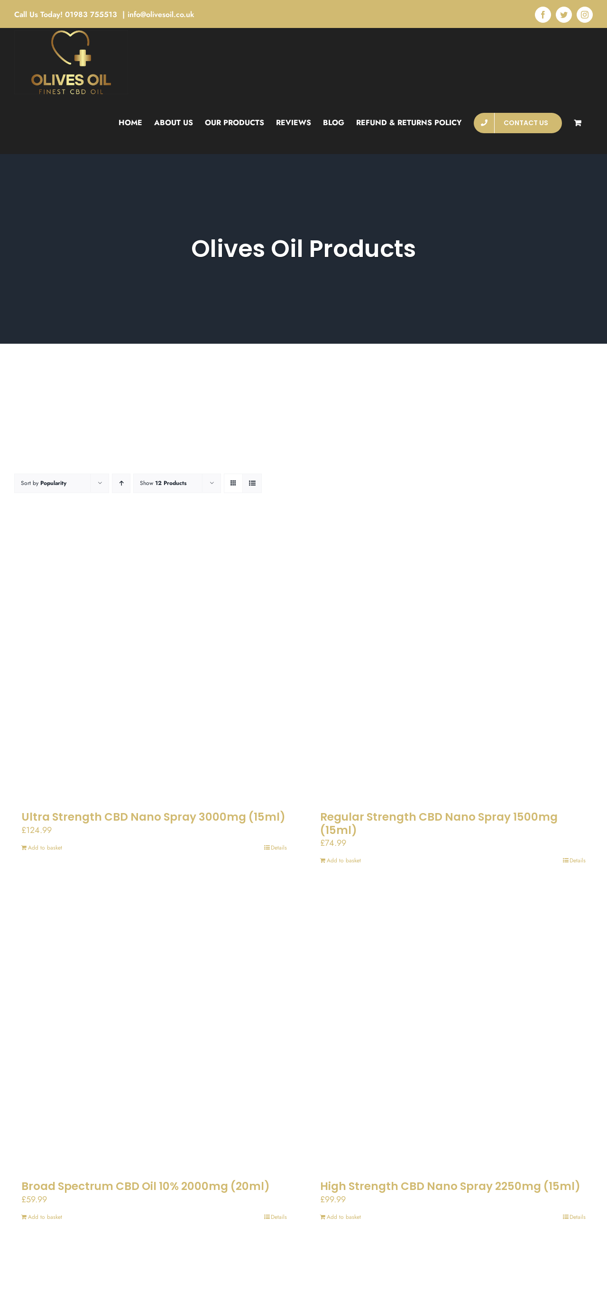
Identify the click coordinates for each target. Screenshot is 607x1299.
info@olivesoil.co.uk (161, 14)
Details (279, 847)
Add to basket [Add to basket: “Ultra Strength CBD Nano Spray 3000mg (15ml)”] (45, 847)
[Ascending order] (121, 483)
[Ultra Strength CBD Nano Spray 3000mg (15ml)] (154, 661)
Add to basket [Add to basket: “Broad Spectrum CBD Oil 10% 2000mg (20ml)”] (45, 1217)
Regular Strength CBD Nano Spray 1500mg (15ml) (439, 823)
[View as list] (252, 483)
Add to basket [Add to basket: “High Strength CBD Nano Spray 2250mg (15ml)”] (344, 1217)
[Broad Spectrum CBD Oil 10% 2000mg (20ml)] (154, 1031)
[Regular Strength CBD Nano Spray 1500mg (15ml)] (453, 661)
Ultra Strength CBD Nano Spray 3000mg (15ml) (153, 816)
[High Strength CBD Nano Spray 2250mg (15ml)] (453, 1031)
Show (163, 483)
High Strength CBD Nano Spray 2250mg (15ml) (450, 1186)
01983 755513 (92, 14)
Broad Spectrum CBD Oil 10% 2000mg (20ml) (145, 1186)
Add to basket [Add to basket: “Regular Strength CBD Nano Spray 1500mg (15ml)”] (344, 860)
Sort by (43, 483)
